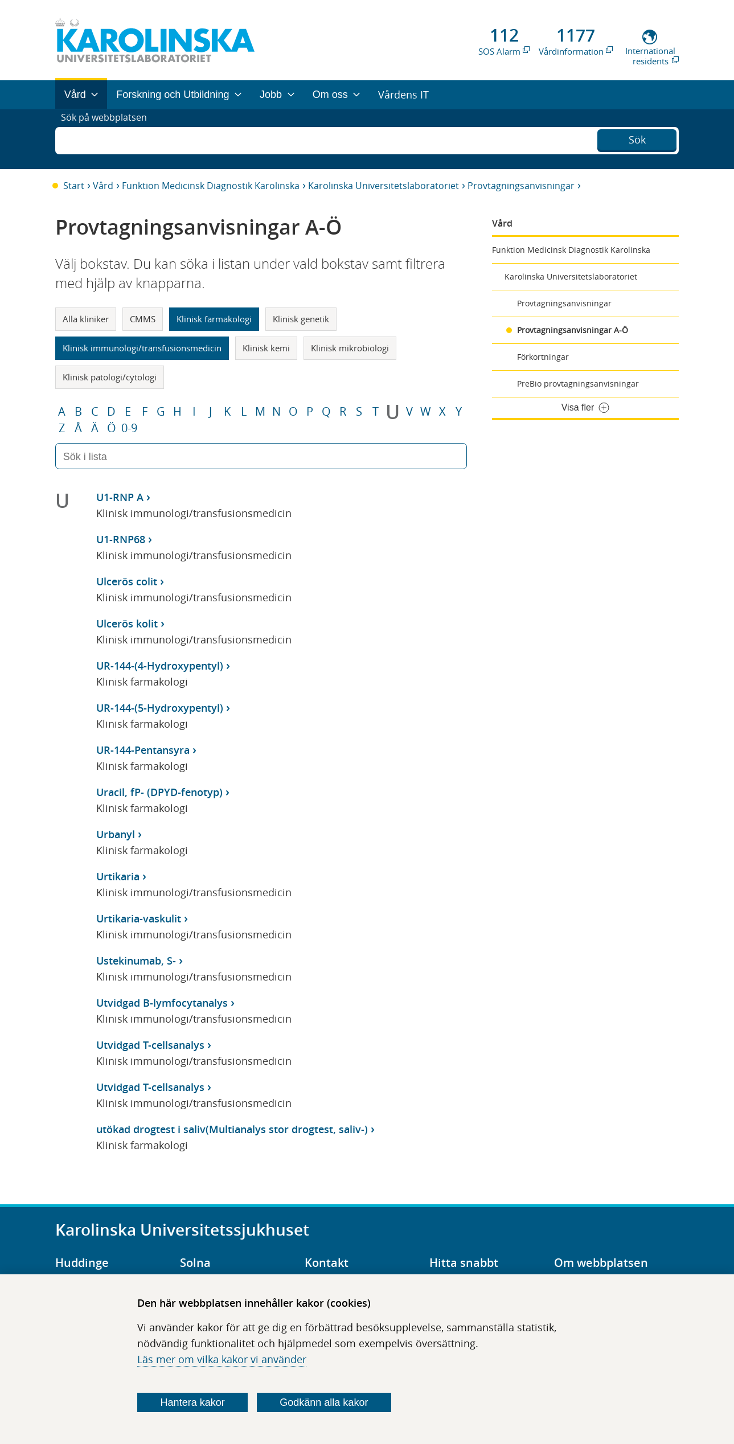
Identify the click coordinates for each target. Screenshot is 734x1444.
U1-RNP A (119, 497)
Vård (103, 185)
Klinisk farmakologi (214, 319)
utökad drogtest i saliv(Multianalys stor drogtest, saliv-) (232, 1129)
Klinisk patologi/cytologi (110, 377)
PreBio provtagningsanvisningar (578, 383)
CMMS (142, 319)
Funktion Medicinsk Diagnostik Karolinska (211, 185)
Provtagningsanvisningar (521, 185)
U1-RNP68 (120, 539)
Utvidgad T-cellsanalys (150, 1045)
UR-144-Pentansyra (143, 750)
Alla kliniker (86, 319)
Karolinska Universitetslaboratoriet (383, 185)
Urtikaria (118, 876)
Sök (637, 138)
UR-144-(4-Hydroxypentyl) (159, 665)
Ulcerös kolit (127, 623)
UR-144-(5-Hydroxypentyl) (159, 708)
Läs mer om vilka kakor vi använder (221, 1359)
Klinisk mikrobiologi (350, 348)
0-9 (129, 428)
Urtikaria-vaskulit (138, 918)
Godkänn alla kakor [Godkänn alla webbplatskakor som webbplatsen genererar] (324, 1402)
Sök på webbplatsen (109, 139)
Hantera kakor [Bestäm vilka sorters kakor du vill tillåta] (193, 1402)
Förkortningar (543, 356)
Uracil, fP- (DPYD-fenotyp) (159, 792)
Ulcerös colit (126, 581)
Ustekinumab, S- (136, 960)
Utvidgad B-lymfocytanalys (162, 1003)
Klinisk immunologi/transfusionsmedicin (142, 348)
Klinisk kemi (266, 348)
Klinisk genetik (301, 319)
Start (73, 185)
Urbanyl (115, 834)
